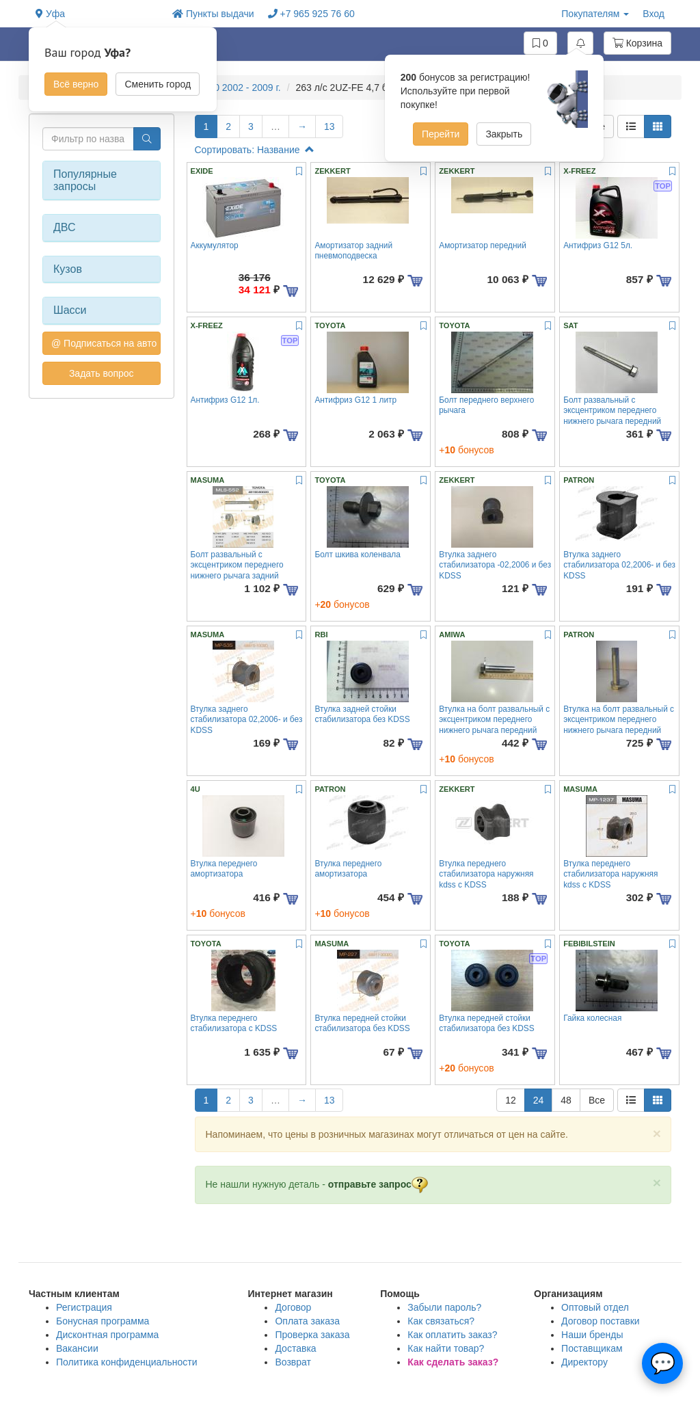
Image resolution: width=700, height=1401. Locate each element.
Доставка (295, 1348)
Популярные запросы (85, 180)
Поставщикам (592, 1348)
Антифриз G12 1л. (225, 400)
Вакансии (77, 1348)
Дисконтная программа (107, 1334)
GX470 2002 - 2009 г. (236, 87)
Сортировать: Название (254, 149)
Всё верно (75, 84)
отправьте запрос (378, 1184)
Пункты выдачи (213, 13)
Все (597, 1100)
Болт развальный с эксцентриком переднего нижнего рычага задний (237, 565)
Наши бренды (592, 1334)
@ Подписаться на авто (104, 343)
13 (329, 126)
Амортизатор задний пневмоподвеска (353, 251)
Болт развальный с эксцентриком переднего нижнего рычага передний (612, 410)
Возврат (293, 1362)
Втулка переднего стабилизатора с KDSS (234, 1023)
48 (566, 1100)
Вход (653, 13)
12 (510, 1100)
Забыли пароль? (444, 1307)
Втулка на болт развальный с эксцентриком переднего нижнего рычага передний (494, 719)
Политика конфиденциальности (127, 1362)
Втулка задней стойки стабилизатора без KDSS (361, 714)
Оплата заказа (307, 1321)
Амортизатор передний (482, 245)
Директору (584, 1362)
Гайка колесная (592, 1018)
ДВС (64, 227)
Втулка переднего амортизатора (224, 869)
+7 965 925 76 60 (311, 13)
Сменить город (157, 84)
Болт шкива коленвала (357, 554)
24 (538, 1100)
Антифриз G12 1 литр (355, 400)
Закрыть (503, 134)
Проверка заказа (312, 1334)
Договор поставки (600, 1321)
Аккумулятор (215, 245)
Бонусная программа (102, 1321)
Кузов (67, 269)
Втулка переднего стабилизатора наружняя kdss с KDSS (486, 874)
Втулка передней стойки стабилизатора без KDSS (361, 1023)
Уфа (50, 13)
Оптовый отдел (595, 1307)
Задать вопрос (101, 373)
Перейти (440, 134)
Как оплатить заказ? (452, 1334)
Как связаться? (440, 1321)
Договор (293, 1307)
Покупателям (595, 13)
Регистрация (84, 1307)
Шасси (70, 310)
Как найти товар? (445, 1348)
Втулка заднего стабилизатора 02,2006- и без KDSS (619, 565)
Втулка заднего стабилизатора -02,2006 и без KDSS (495, 565)
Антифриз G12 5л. (597, 245)
